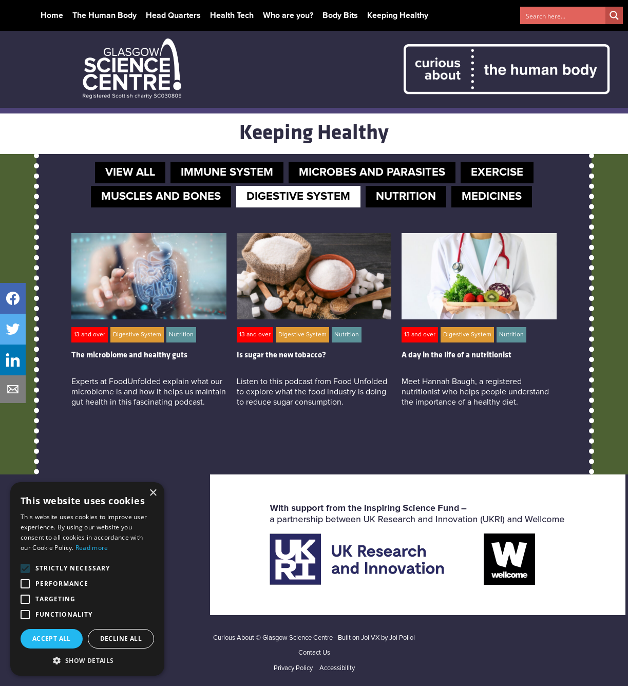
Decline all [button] (121, 638)
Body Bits (340, 15)
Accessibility (337, 668)
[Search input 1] (563, 15)
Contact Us (314, 653)
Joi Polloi (402, 638)
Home (52, 15)
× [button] (153, 493)
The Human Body (104, 15)
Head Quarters (173, 15)
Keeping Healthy (397, 15)
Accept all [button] (51, 638)
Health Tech (232, 15)
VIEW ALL (130, 172)
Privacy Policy (293, 668)
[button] (87, 660)
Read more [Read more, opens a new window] (91, 547)
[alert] (87, 579)
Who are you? (288, 15)
